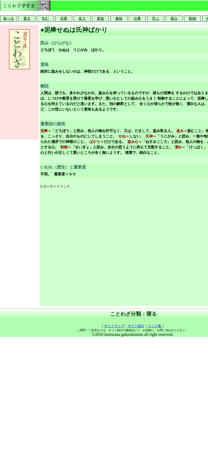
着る (27, 18)
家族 (100, 18)
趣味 (119, 18)
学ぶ (155, 18)
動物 (192, 18)
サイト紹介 (136, 326)
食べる (8, 18)
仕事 (137, 18)
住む (45, 18)
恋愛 (63, 18)
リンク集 (154, 326)
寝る (174, 18)
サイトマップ (114, 326)
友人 (82, 18)
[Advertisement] (96, 247)
